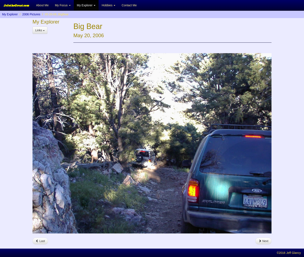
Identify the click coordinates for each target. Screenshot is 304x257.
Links (40, 30)
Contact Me (129, 5)
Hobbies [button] (108, 5)
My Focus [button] (63, 5)
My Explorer (10, 14)
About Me (42, 5)
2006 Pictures (31, 14)
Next (263, 241)
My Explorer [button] (86, 5)
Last (40, 241)
